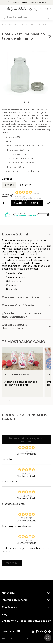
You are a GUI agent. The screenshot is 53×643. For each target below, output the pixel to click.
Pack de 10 (25, 185)
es (48, 9)
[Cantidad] (5, 203)
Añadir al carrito (27, 203)
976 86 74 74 (10, 621)
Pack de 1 (8, 185)
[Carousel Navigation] (26, 400)
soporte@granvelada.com (36, 621)
